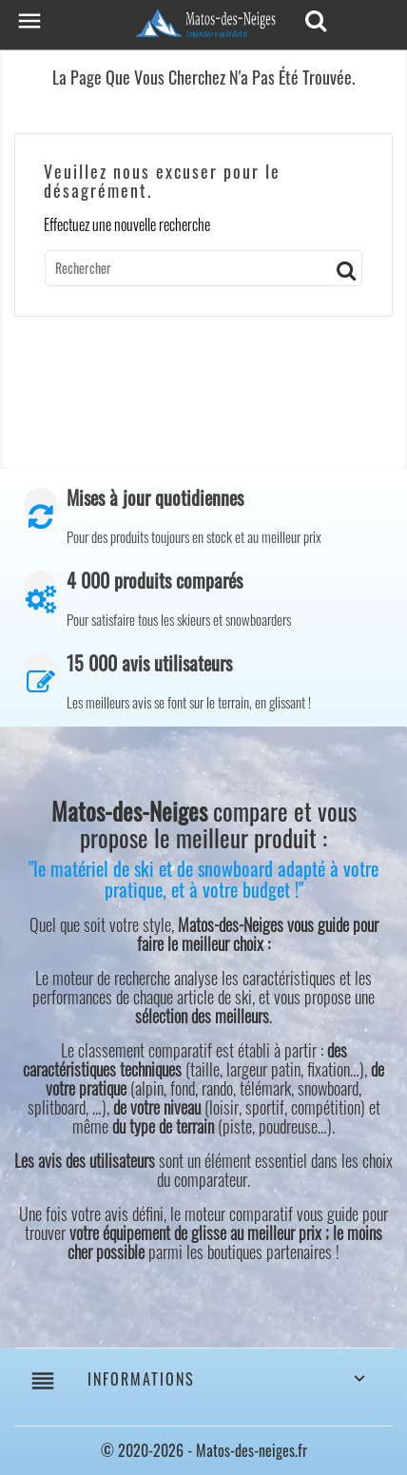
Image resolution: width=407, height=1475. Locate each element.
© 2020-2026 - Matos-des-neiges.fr (204, 1450)
